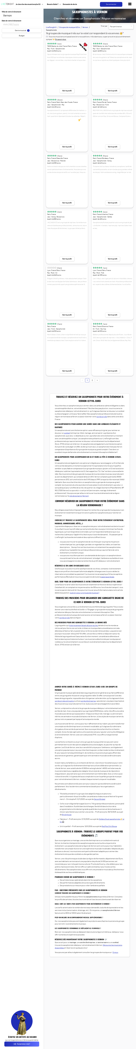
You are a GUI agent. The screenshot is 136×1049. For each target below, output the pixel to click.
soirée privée (102, 417)
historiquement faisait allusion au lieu (83, 625)
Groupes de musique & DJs (69, 27)
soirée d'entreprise (88, 701)
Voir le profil (67, 91)
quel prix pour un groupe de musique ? (84, 593)
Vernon (85, 27)
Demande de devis (70, 4)
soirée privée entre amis (64, 701)
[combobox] (21, 15)
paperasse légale (107, 577)
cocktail (67, 433)
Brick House (66, 815)
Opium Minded (99, 799)
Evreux (115, 952)
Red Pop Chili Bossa (109, 826)
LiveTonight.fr (51, 27)
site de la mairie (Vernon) (79, 496)
